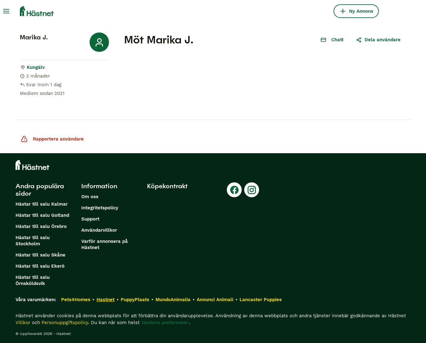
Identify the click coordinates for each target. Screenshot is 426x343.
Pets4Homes (75, 299)
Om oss (89, 196)
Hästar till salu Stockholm (33, 241)
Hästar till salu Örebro (41, 226)
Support (90, 219)
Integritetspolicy (99, 208)
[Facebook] (234, 189)
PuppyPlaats (135, 299)
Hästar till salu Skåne (40, 255)
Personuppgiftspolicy (65, 322)
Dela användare (378, 40)
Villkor (23, 322)
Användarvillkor (99, 230)
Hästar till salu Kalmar (42, 204)
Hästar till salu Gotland (42, 215)
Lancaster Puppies (261, 299)
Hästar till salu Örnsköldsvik (33, 280)
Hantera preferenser (165, 322)
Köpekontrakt (167, 186)
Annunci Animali (215, 299)
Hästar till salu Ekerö (40, 266)
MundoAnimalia (173, 299)
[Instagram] (251, 189)
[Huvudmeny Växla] (6, 11)
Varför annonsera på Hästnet (104, 244)
